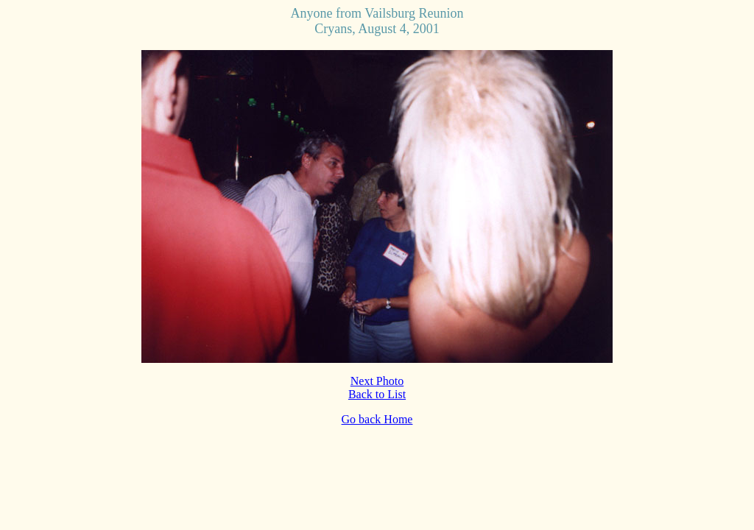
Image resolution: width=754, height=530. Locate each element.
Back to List (377, 394)
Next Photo (377, 381)
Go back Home (377, 419)
